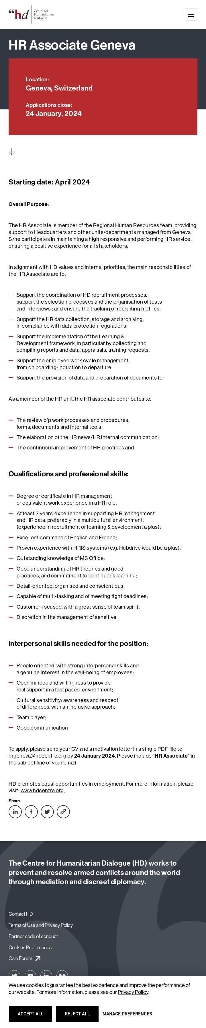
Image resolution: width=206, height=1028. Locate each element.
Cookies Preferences (30, 947)
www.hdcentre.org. (43, 790)
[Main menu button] (191, 14)
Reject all (81, 1016)
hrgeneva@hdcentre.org (37, 755)
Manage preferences (127, 1016)
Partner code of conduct (33, 936)
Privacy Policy (133, 992)
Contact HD (21, 914)
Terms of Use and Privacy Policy (41, 925)
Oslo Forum (20, 958)
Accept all (34, 1016)
